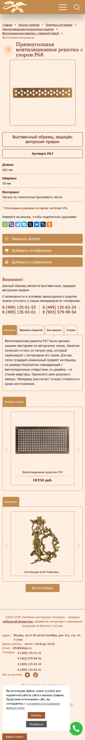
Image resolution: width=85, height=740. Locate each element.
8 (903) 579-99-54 (29, 658)
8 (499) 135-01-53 (29, 653)
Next (78, 449)
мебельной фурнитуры (18, 621)
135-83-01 (19, 312)
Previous (6, 449)
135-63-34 (59, 307)
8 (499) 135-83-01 (29, 669)
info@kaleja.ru (22, 648)
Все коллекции (42, 588)
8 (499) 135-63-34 (29, 664)
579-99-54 (59, 312)
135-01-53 (19, 307)
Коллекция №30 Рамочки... (42, 572)
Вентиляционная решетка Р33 (42, 472)
